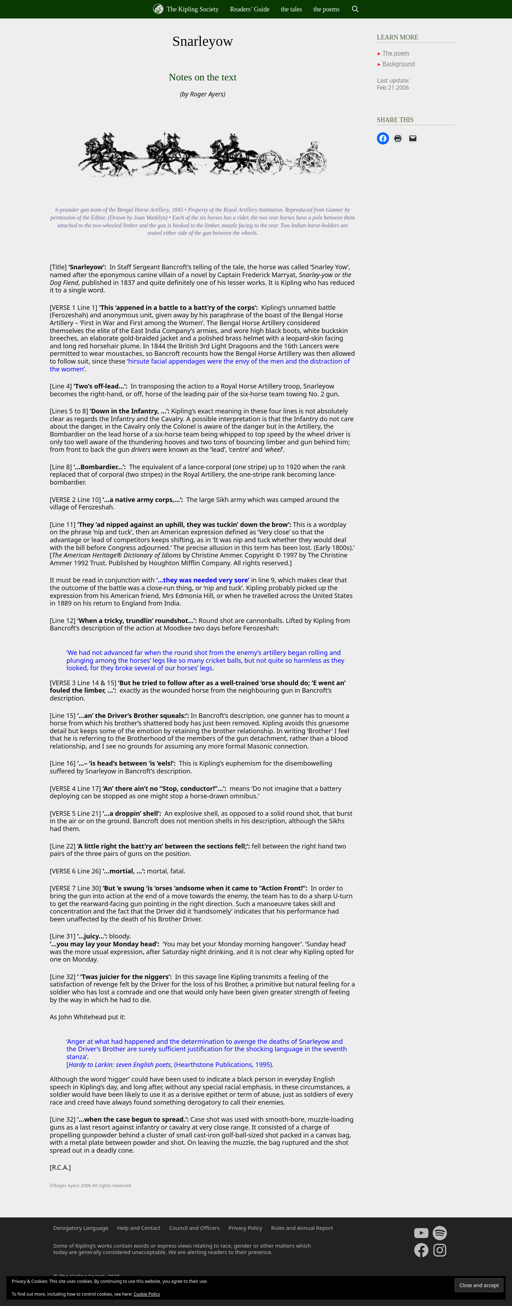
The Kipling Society (186, 9)
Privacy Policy (245, 1227)
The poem (396, 53)
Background (399, 64)
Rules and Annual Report (302, 1227)
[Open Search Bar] (355, 9)
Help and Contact (138, 1227)
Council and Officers (194, 1227)
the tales (291, 9)
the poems (327, 9)
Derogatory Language (80, 1227)
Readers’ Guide (250, 9)
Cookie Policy (147, 1294)
